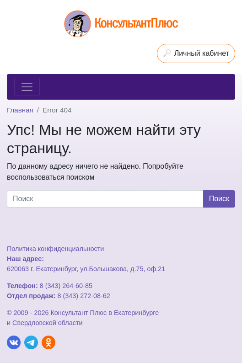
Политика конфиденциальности (55, 248)
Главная (20, 110)
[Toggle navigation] (27, 87)
